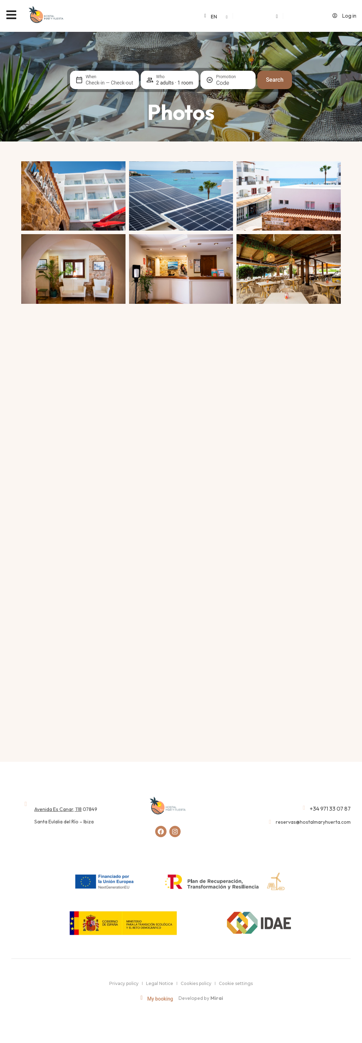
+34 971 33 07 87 (330, 808)
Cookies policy (196, 983)
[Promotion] (233, 83)
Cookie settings (236, 983)
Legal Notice (159, 983)
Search (275, 79)
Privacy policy (124, 983)
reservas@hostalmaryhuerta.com (313, 821)
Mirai (216, 998)
